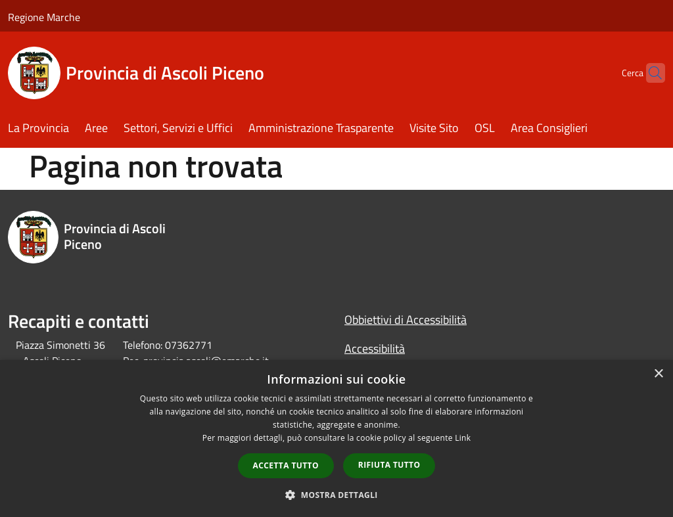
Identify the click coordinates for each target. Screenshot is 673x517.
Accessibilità (374, 348)
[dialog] (336, 438)
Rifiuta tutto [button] (389, 464)
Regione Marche (44, 17)
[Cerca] (649, 73)
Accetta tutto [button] (286, 465)
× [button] (658, 374)
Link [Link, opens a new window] (463, 437)
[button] (336, 494)
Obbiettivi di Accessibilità (405, 319)
